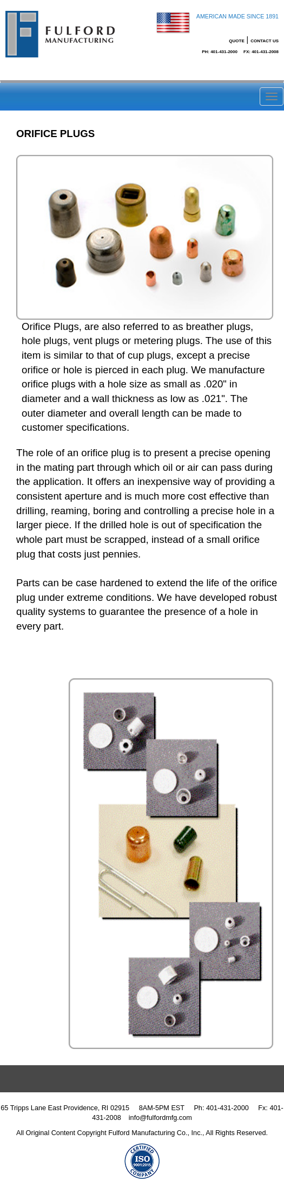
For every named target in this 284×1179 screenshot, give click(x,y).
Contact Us (264, 40)
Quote (236, 40)
